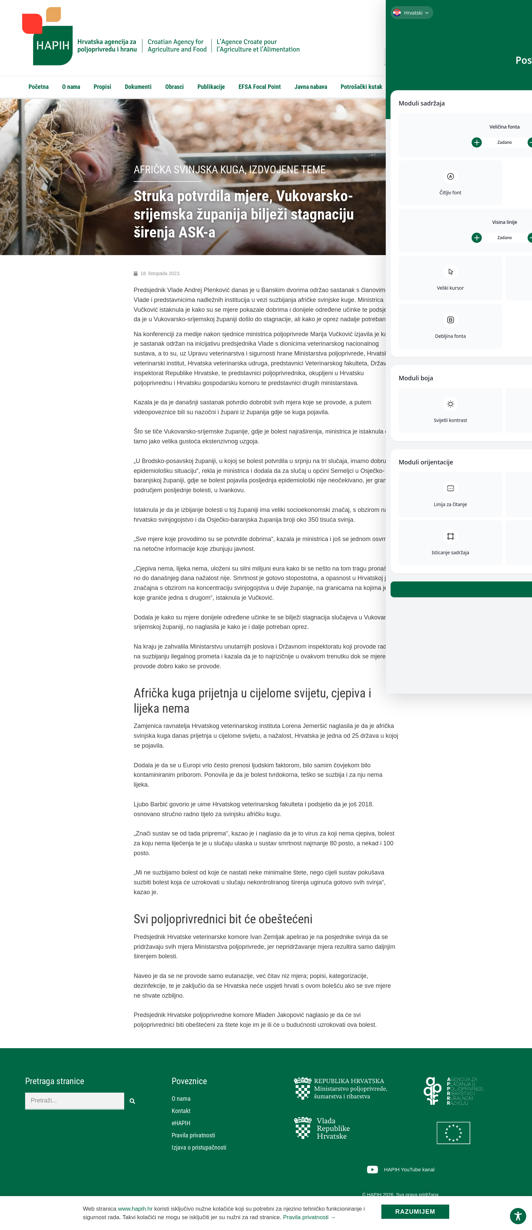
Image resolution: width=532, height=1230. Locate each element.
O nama (71, 86)
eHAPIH (438, 86)
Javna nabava (310, 86)
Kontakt (405, 86)
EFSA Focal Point (260, 86)
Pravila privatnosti (193, 1136)
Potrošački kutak (361, 86)
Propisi (102, 86)
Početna (38, 86)
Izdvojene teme (287, 171)
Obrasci (174, 86)
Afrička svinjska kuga (189, 171)
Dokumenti (138, 86)
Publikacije (211, 86)
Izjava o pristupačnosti (199, 1148)
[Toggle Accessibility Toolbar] (518, 1216)
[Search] (501, 57)
